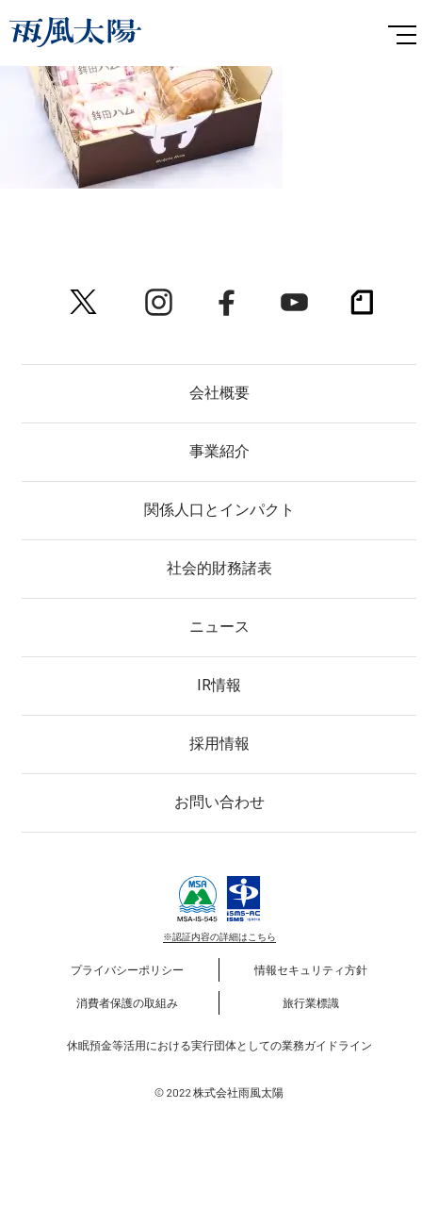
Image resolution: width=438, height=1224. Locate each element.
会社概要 (219, 393)
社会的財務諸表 (219, 568)
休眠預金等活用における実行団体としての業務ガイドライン (219, 1044)
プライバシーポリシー (127, 969)
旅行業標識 (311, 1002)
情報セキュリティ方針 (310, 969)
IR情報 (219, 685)
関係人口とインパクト (219, 510)
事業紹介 (219, 451)
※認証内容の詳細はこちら (219, 936)
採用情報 (219, 744)
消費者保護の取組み (127, 1002)
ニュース (219, 627)
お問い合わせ (219, 802)
